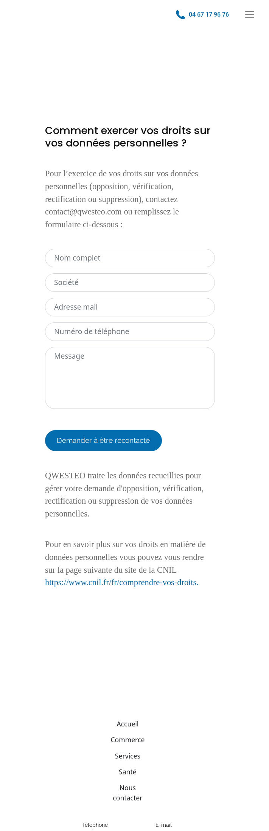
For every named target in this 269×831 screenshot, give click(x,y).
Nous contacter (127, 792)
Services (127, 755)
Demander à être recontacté (103, 440)
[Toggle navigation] (249, 14)
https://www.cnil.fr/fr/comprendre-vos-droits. (122, 582)
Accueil (127, 723)
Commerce (127, 739)
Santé (128, 771)
